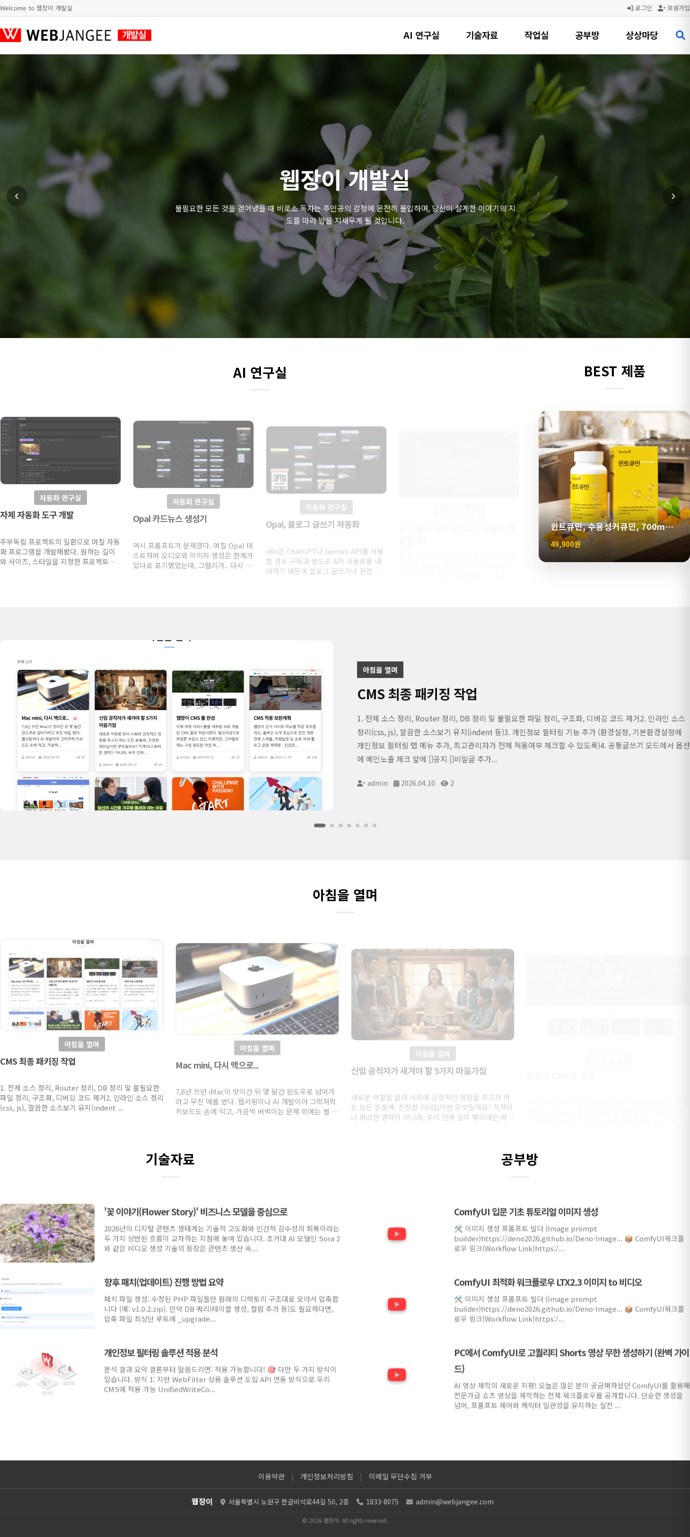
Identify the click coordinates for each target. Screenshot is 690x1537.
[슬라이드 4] (349, 825)
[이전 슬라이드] (17, 196)
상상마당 (642, 34)
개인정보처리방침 (326, 1476)
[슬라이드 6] (366, 825)
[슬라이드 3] (340, 825)
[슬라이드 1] (319, 825)
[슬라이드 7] (374, 825)
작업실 (536, 34)
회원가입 (674, 7)
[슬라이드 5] (357, 825)
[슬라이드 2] (332, 825)
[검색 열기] (680, 35)
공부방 (587, 34)
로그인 (639, 7)
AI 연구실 (421, 34)
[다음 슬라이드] (673, 196)
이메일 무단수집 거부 (400, 1476)
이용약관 (271, 1476)
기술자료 (482, 34)
